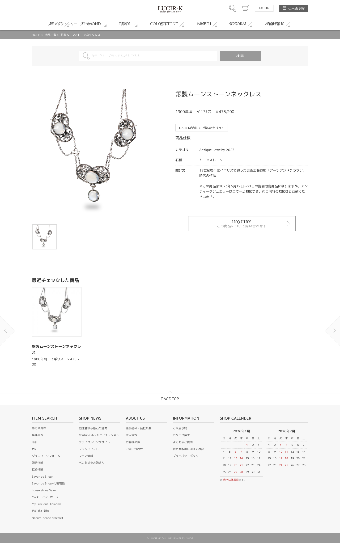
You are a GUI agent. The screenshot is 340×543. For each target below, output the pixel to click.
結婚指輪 (37, 469)
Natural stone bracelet (47, 518)
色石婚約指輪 (40, 511)
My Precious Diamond (46, 504)
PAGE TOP (170, 399)
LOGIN (264, 8)
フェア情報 (86, 456)
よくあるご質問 (183, 442)
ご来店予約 (296, 8)
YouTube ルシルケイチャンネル (99, 435)
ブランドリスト (89, 449)
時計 (35, 442)
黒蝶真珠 (37, 435)
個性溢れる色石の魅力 (93, 428)
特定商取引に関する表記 (188, 449)
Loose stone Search (45, 490)
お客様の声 (133, 442)
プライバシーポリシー (187, 456)
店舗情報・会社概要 (138, 428)
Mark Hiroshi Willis (45, 497)
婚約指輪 (37, 463)
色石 (35, 449)
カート (245, 8)
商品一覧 (50, 35)
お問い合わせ (134, 449)
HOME (36, 35)
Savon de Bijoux (42, 477)
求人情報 (131, 435)
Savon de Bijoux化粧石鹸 (48, 483)
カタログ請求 (181, 435)
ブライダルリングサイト (94, 442)
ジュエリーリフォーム (46, 456)
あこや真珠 (39, 428)
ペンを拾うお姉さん (91, 463)
